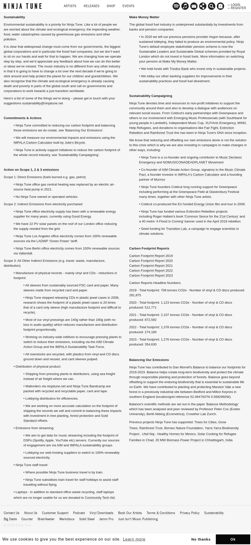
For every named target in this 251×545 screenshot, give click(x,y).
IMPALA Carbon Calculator (33, 142)
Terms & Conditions (161, 513)
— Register (237, 7)
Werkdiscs (67, 519)
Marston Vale (221, 387)
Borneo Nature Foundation (183, 428)
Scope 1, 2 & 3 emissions (39, 169)
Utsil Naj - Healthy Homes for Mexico (169, 434)
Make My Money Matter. (179, 61)
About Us (30, 513)
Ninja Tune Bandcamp (89, 386)
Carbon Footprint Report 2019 (151, 256)
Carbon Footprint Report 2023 (151, 275)
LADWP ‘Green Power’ (53, 241)
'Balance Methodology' (222, 404)
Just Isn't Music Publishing (138, 519)
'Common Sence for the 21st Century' (211, 216)
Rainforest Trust (161, 133)
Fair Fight (211, 128)
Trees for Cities (205, 422)
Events (128, 6)
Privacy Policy (190, 513)
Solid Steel (86, 519)
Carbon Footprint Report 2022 (151, 270)
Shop (111, 6)
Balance (199, 367)
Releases (91, 6)
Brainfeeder (46, 519)
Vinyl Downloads (101, 513)
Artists (70, 6)
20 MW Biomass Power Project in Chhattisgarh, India (194, 440)
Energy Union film (207, 204)
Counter (27, 519)
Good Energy (81, 216)
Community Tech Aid (100, 497)
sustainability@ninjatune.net (42, 103)
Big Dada (10, 519)
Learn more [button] (134, 539)
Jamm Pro (106, 519)
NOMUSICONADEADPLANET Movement (193, 162)
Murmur (159, 179)
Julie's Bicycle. (75, 142)
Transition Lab (176, 229)
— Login (234, 4)
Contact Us (11, 513)
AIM (99, 342)
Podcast (79, 513)
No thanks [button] (201, 539)
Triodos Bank (179, 69)
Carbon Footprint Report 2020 (151, 261)
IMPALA (61, 347)
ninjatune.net (56, 386)
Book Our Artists (130, 513)
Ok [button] (232, 539)
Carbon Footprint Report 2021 (151, 265)
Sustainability (214, 513)
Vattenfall (25, 253)
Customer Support (55, 513)
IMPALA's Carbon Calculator (199, 174)
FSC (82, 285)
